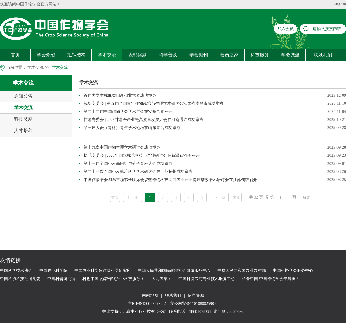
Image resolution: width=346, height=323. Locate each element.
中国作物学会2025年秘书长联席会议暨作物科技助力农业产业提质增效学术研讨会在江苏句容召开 (170, 180)
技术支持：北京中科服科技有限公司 (134, 311)
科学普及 (168, 54)
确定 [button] (306, 198)
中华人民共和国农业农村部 (241, 270)
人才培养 (23, 130)
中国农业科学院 (53, 270)
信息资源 (196, 295)
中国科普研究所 (61, 279)
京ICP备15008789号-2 (147, 303)
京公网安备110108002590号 (193, 303)
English (340, 4)
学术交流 (107, 54)
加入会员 (285, 29)
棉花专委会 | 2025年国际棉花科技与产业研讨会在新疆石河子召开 (142, 155)
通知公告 (23, 96)
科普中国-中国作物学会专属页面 (271, 279)
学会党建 (290, 54)
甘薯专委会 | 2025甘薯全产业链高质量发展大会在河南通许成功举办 (144, 119)
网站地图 (150, 295)
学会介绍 (46, 54)
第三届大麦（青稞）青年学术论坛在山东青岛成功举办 (132, 128)
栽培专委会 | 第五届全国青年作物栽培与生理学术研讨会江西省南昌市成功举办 (154, 103)
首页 (15, 54)
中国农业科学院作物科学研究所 (102, 270)
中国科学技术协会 (16, 270)
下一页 (219, 197)
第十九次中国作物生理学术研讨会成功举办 (122, 147)
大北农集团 (161, 279)
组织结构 (76, 54)
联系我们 (323, 54)
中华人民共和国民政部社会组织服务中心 (174, 270)
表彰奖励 (137, 54)
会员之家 (229, 54)
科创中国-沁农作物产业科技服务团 (113, 279)
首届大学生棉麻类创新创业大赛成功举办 (120, 95)
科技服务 (260, 54)
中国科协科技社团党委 (20, 279)
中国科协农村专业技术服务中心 (206, 279)
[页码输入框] (282, 197)
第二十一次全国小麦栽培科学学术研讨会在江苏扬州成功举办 (138, 171)
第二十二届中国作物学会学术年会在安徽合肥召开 (128, 111)
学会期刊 (198, 54)
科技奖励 (23, 119)
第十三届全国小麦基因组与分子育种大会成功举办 (128, 163)
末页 (237, 197)
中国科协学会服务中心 (293, 270)
